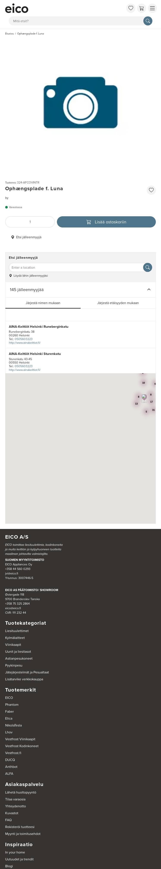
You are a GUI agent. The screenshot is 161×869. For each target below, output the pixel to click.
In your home (15, 852)
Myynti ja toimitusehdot (23, 833)
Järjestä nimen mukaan (43, 302)
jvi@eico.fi (11, 573)
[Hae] (147, 20)
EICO (9, 697)
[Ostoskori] (141, 8)
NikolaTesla (13, 725)
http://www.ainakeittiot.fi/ (25, 342)
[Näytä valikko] (152, 8)
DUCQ (10, 759)
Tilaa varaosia (15, 799)
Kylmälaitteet (15, 637)
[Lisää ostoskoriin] (106, 221)
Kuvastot (11, 813)
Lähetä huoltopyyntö (20, 792)
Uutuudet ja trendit (19, 859)
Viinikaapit (13, 644)
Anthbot (11, 766)
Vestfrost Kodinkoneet (22, 746)
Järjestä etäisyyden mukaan (118, 302)
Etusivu (9, 34)
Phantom (12, 704)
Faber (9, 711)
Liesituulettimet (17, 630)
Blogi (9, 866)
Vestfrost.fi (13, 752)
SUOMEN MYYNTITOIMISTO (24, 560)
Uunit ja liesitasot (18, 651)
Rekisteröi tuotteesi (19, 826)
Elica (8, 718)
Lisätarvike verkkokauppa (24, 679)
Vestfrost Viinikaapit (20, 739)
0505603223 (24, 339)
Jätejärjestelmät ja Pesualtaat (27, 672)
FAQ (8, 819)
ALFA (9, 773)
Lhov (9, 732)
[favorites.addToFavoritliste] (151, 190)
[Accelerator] (64, 8)
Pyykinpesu (13, 665)
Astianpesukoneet (19, 658)
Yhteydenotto (15, 806)
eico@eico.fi (13, 608)
